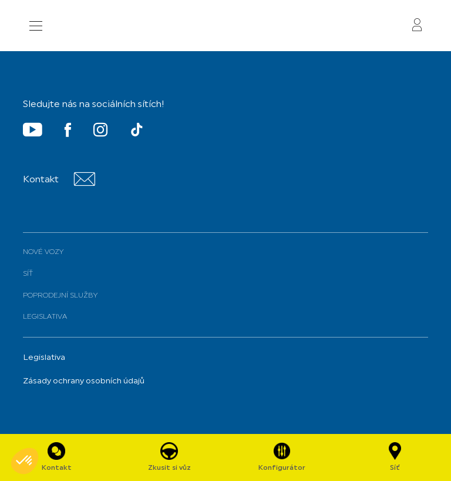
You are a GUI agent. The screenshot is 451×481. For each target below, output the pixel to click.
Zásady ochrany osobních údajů (83, 381)
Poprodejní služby (60, 295)
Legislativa (45, 316)
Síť (28, 274)
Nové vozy (43, 252)
